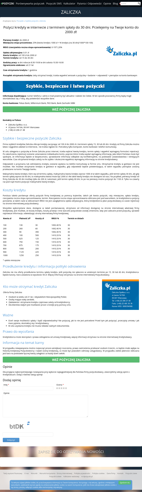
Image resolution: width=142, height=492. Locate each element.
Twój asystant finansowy (12, 473)
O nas (26, 473)
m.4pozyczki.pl (87, 476)
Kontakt (120, 473)
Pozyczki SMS (54, 3)
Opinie (107, 3)
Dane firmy (111, 473)
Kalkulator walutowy (71, 476)
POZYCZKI (7, 3)
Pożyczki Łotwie (55, 476)
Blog (115, 3)
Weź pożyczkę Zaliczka (71, 109)
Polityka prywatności (82, 473)
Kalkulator (69, 3)
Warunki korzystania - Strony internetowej (56, 473)
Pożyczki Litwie (131, 473)
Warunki (34, 473)
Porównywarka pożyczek (30, 3)
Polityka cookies (98, 473)
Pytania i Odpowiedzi (89, 3)
